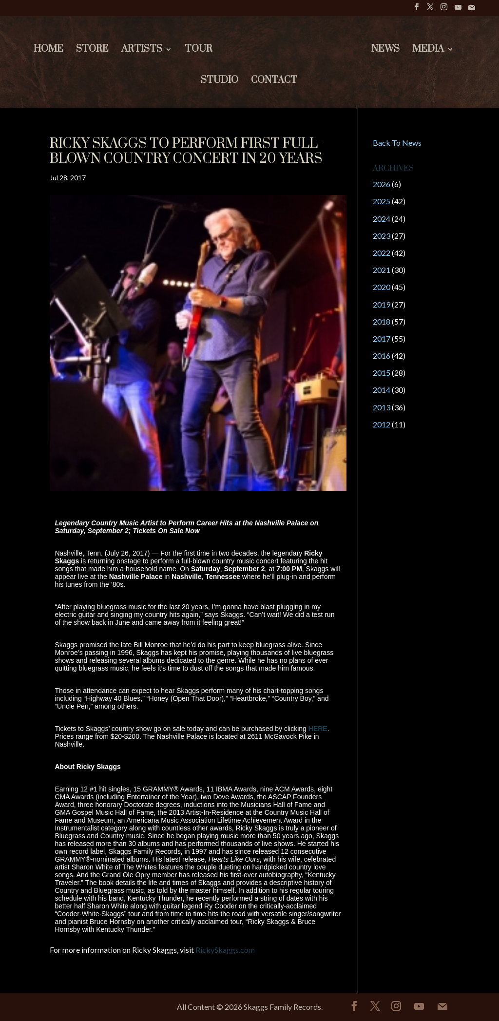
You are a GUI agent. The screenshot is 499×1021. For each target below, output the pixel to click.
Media (429, 50)
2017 (381, 338)
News (386, 50)
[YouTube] (458, 10)
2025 (381, 201)
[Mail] (472, 10)
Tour (197, 50)
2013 (381, 407)
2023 (381, 235)
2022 (381, 252)
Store (91, 50)
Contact (274, 81)
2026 (381, 184)
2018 (381, 321)
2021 (381, 269)
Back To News (397, 142)
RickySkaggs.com (225, 949)
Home (47, 50)
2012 (381, 424)
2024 (381, 218)
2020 (381, 286)
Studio (219, 81)
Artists (140, 50)
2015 (381, 372)
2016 (381, 355)
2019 (381, 304)
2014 (381, 389)
